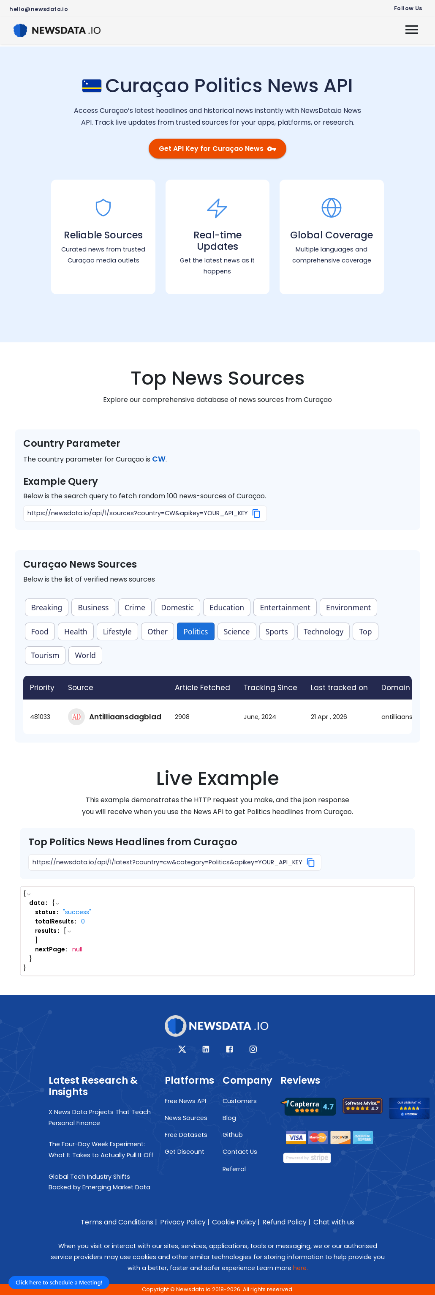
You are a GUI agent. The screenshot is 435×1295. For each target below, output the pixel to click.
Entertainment (285, 607)
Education (226, 607)
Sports (277, 631)
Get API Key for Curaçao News (217, 148)
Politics (195, 631)
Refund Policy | (286, 1222)
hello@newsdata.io (38, 9)
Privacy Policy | (184, 1222)
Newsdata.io (193, 1289)
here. (300, 1268)
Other (157, 631)
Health (75, 631)
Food (40, 631)
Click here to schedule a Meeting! (59, 1282)
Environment (348, 607)
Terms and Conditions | (119, 1222)
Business (93, 607)
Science (237, 631)
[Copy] (256, 513)
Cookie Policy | (236, 1222)
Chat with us (333, 1222)
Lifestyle (117, 631)
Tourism (45, 655)
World (85, 655)
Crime (135, 607)
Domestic (177, 607)
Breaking (47, 607)
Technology (323, 631)
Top (365, 631)
